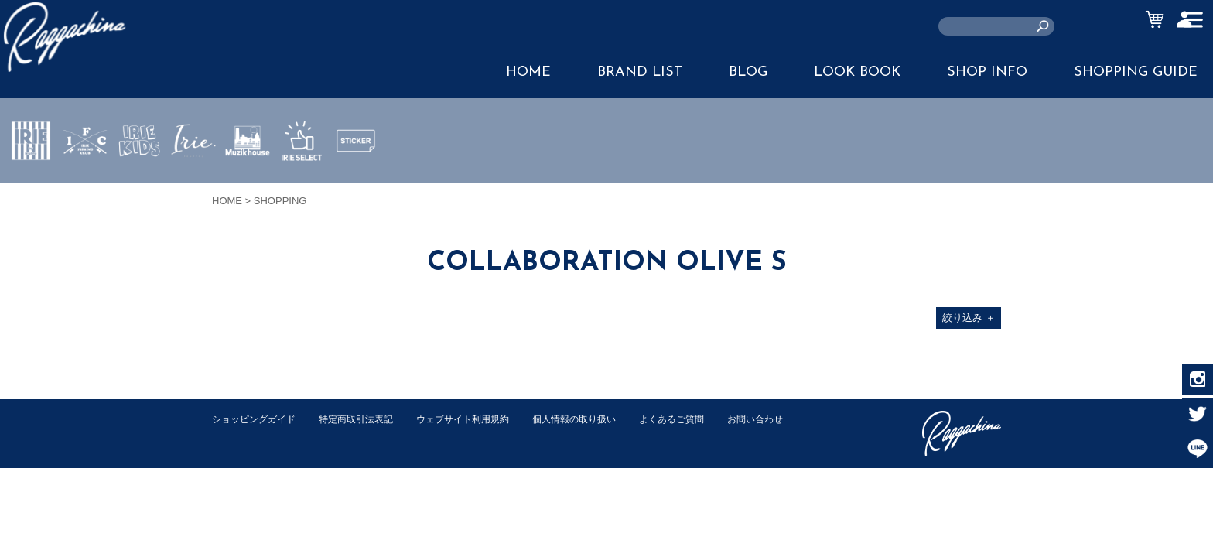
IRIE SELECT (301, 186)
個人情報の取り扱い (598, 419)
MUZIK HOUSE (248, 186)
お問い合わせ (242, 435)
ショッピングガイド (257, 419)
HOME (528, 72)
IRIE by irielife (31, 186)
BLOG (748, 72)
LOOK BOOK (857, 72)
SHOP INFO (987, 72)
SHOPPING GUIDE (1136, 72)
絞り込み (969, 317)
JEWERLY (193, 177)
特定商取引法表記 (366, 419)
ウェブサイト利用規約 (479, 419)
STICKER (356, 177)
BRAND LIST (639, 72)
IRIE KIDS (139, 186)
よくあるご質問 (702, 419)
